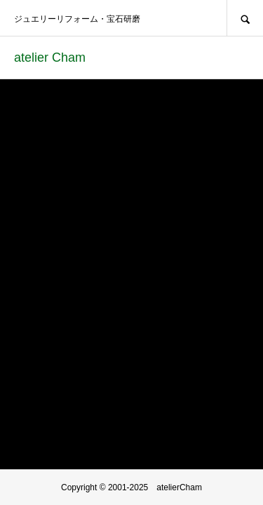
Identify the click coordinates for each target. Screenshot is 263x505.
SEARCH (245, 18)
